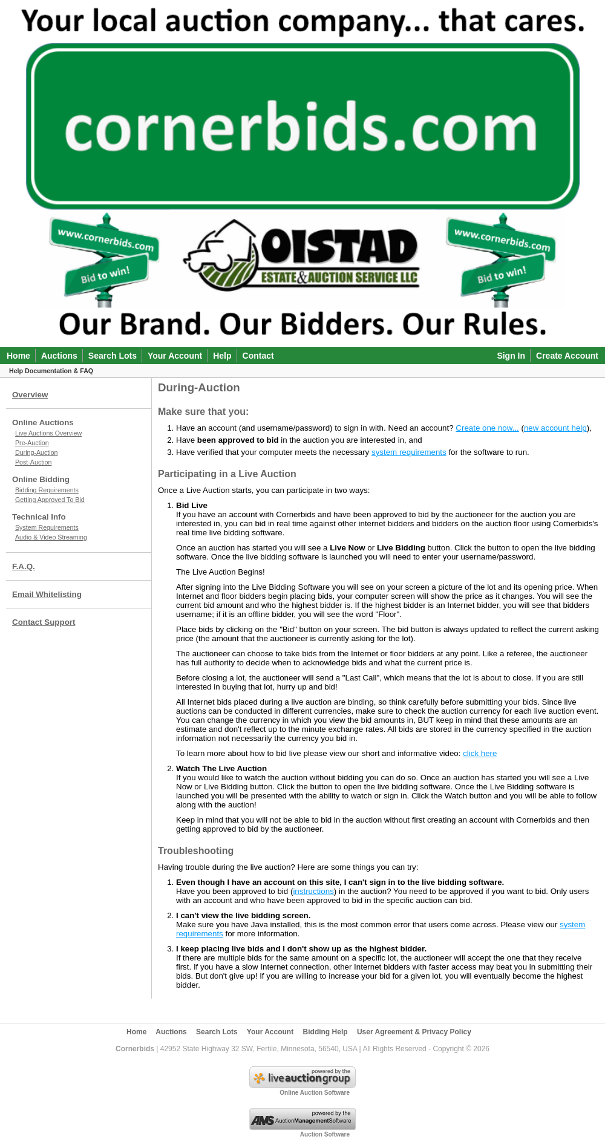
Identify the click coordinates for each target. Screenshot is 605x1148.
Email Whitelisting (47, 594)
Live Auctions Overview (48, 433)
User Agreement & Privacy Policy (414, 1032)
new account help (555, 427)
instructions (313, 891)
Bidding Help (325, 1032)
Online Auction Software (315, 1092)
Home (18, 355)
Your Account (175, 355)
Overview (30, 394)
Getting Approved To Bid (50, 499)
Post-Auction (33, 462)
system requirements (408, 452)
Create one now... (487, 427)
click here (480, 753)
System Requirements (47, 527)
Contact (258, 355)
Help (222, 355)
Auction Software (325, 1134)
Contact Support (43, 622)
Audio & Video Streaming (51, 537)
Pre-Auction (32, 442)
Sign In (511, 355)
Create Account (567, 355)
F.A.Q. (23, 566)
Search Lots (112, 355)
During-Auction (36, 452)
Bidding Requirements (47, 490)
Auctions (59, 355)
